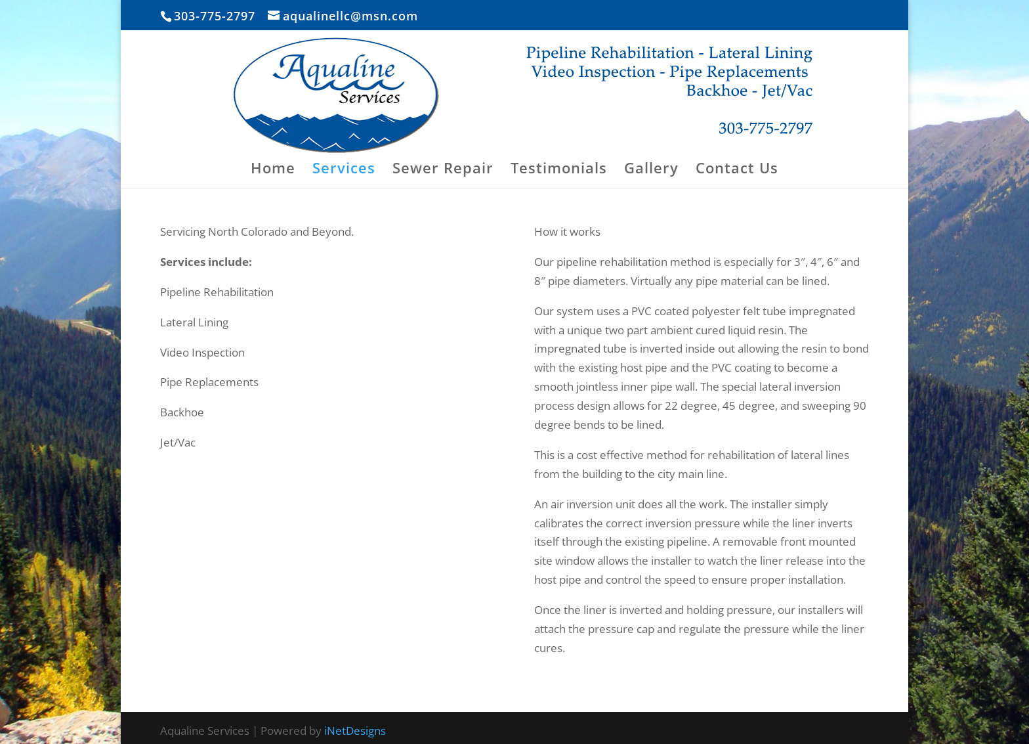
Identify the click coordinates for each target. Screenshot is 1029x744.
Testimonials (559, 170)
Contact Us (737, 170)
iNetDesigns (355, 730)
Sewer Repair (443, 170)
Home (273, 170)
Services (343, 170)
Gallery (651, 170)
